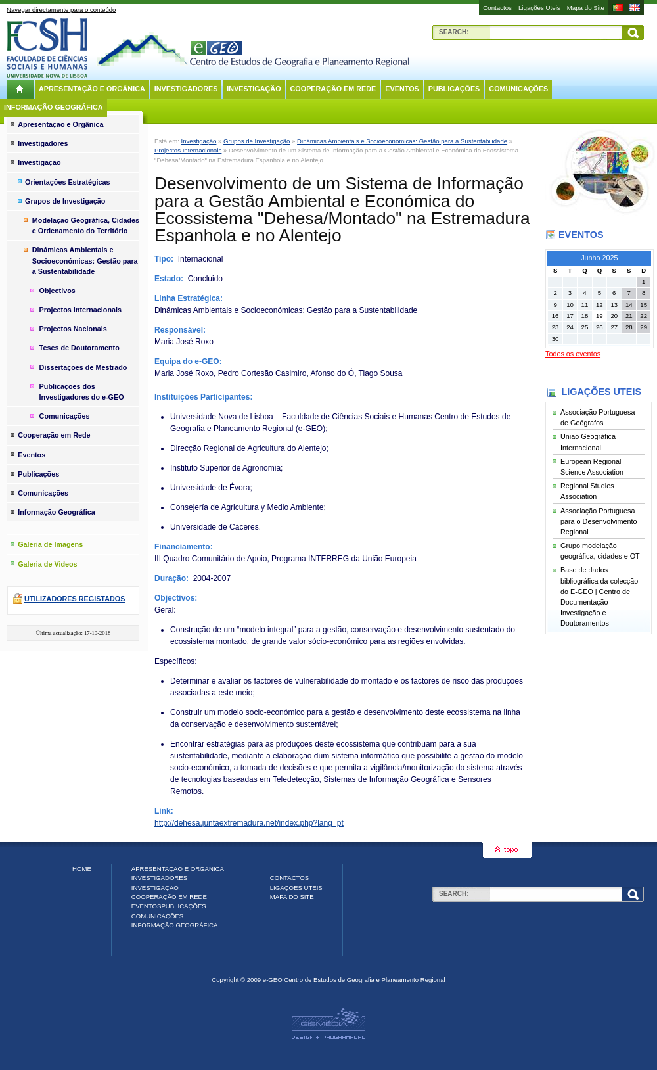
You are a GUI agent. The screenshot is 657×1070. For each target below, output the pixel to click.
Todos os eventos (572, 354)
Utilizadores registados (74, 599)
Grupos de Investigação (256, 141)
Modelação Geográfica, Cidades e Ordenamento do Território (85, 225)
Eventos (402, 89)
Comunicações (518, 89)
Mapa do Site (585, 7)
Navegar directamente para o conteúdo (61, 9)
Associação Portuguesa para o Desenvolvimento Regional (598, 521)
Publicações (454, 89)
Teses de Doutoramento (79, 348)
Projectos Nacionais (73, 329)
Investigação (254, 89)
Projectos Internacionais (187, 150)
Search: (454, 31)
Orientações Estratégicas (67, 182)
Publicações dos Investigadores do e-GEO (81, 392)
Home (81, 868)
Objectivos (57, 290)
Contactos (497, 7)
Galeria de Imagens (50, 544)
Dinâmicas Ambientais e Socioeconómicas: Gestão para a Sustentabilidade (402, 141)
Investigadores (186, 89)
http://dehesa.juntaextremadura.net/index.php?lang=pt (249, 822)
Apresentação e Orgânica (92, 89)
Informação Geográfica (53, 107)
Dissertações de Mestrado (83, 367)
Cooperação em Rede (333, 89)
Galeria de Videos (47, 564)
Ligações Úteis (539, 7)
